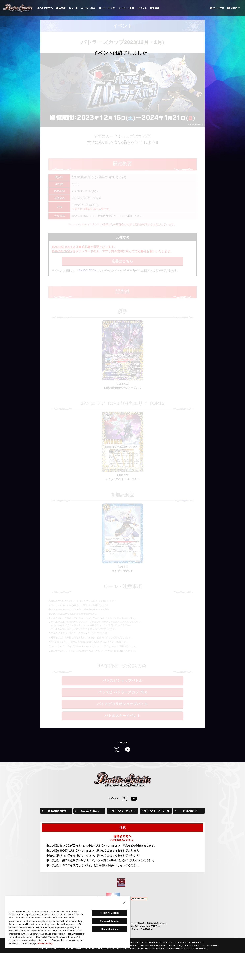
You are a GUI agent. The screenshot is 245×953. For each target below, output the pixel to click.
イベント (142, 8)
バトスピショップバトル (122, 680)
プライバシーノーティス (156, 811)
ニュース (73, 8)
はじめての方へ (45, 8)
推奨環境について (57, 811)
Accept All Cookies (110, 913)
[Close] (124, 902)
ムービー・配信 (126, 8)
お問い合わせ (190, 811)
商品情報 (60, 8)
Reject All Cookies (109, 921)
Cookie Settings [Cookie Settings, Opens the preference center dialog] (109, 929)
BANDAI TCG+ (62, 247)
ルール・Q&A (88, 8)
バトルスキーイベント (123, 715)
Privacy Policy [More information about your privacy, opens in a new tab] (45, 943)
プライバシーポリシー (123, 811)
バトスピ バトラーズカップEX (122, 692)
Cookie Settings (90, 811)
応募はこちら (122, 261)
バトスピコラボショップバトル (122, 704)
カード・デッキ (107, 8)
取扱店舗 (154, 8)
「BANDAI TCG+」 (87, 270)
